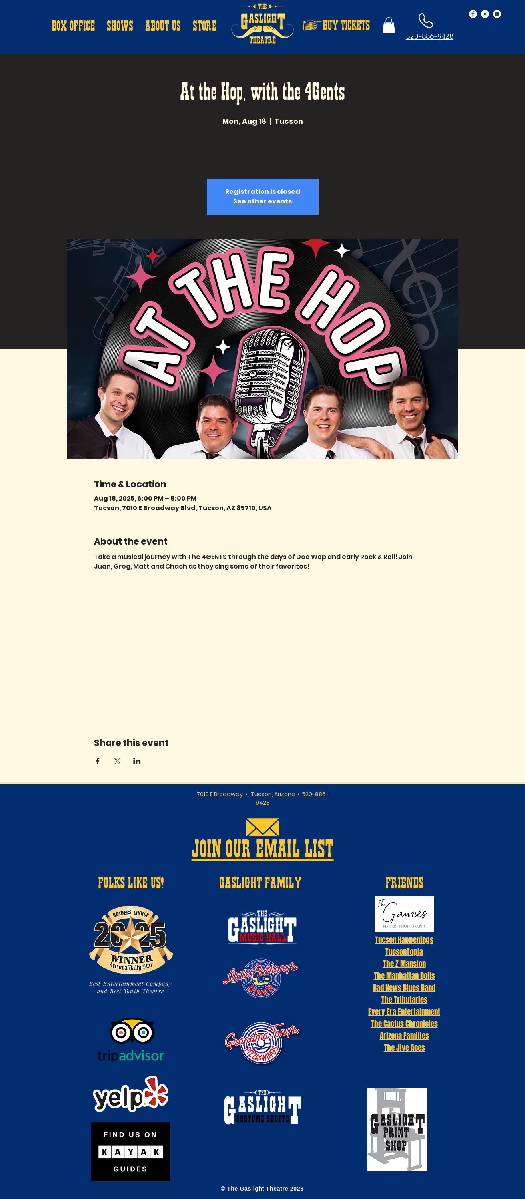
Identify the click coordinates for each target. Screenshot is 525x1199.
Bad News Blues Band (404, 987)
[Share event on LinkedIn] (137, 761)
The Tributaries (404, 999)
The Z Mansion (404, 963)
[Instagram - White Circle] (485, 14)
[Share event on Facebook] (98, 761)
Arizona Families (404, 1035)
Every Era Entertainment (404, 1011)
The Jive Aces (404, 1047)
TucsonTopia (404, 951)
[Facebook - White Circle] (473, 14)
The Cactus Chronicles (404, 1023)
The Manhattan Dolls (404, 975)
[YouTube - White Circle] (497, 14)
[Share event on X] (117, 761)
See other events (262, 201)
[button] (73, 27)
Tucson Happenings (404, 939)
